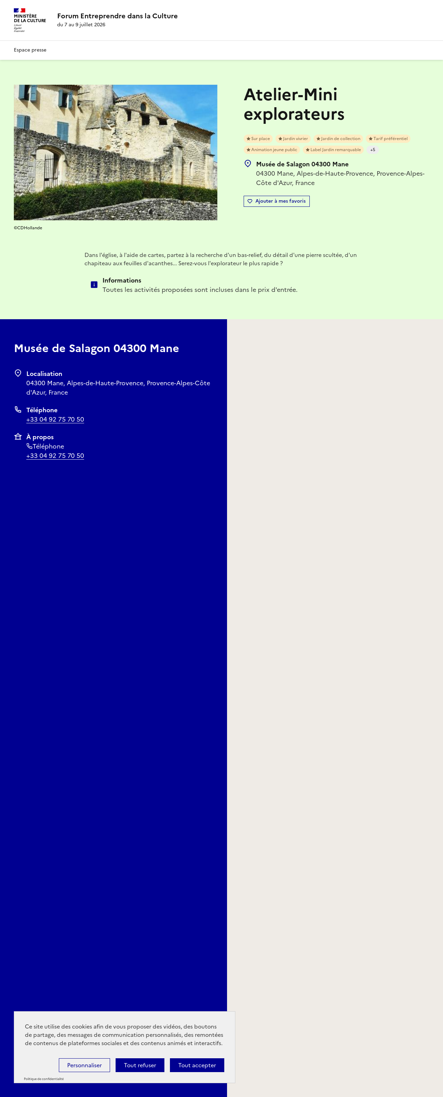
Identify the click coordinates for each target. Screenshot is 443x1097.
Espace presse (30, 50)
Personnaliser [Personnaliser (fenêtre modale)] (84, 1065)
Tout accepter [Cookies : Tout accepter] (197, 1065)
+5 (372, 150)
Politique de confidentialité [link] (44, 1079)
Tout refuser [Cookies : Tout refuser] (140, 1065)
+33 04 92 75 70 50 (55, 419)
